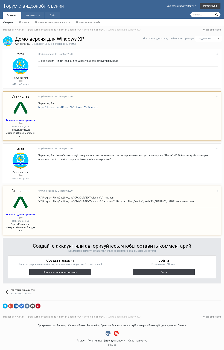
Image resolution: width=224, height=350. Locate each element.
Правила (24, 22)
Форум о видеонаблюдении (33, 6)
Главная (11, 15)
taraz (26, 43)
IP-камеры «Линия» (145, 325)
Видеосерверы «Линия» (172, 325)
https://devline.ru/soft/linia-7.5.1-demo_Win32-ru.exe (68, 107)
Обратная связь (137, 340)
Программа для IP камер (52, 325)
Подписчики (205, 38)
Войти (164, 272)
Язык (81, 340)
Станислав (20, 96)
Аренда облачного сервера (117, 325)
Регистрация (210, 5)
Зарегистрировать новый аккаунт (60, 272)
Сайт (52, 15)
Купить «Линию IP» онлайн (83, 325)
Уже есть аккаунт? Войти (181, 6)
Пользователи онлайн (88, 22)
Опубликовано (55, 54)
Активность (33, 15)
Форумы (8, 22)
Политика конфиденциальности (52, 22)
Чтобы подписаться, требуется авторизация (170, 38)
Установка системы (64, 43)
